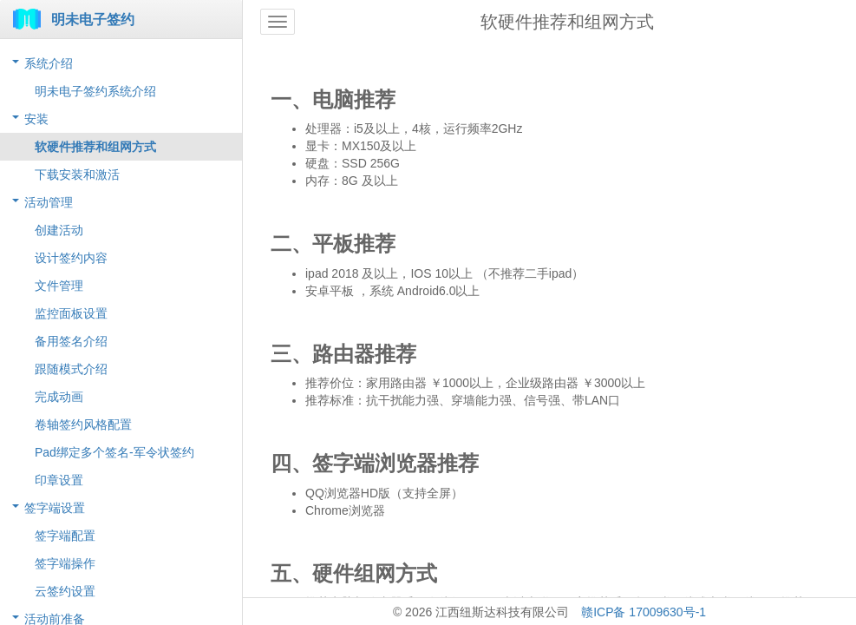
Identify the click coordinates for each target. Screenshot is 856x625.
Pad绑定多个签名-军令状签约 (114, 452)
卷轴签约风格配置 (83, 424)
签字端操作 (65, 563)
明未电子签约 (92, 19)
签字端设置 (54, 508)
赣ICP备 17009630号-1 (643, 612)
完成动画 (59, 397)
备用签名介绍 (71, 341)
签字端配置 (65, 536)
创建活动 (59, 230)
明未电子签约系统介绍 (95, 91)
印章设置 (59, 480)
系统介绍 (48, 63)
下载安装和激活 (77, 174)
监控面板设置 (71, 313)
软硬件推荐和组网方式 (95, 147)
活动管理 (48, 202)
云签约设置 (65, 591)
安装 (36, 119)
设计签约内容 (71, 258)
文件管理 (59, 286)
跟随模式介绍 (71, 369)
